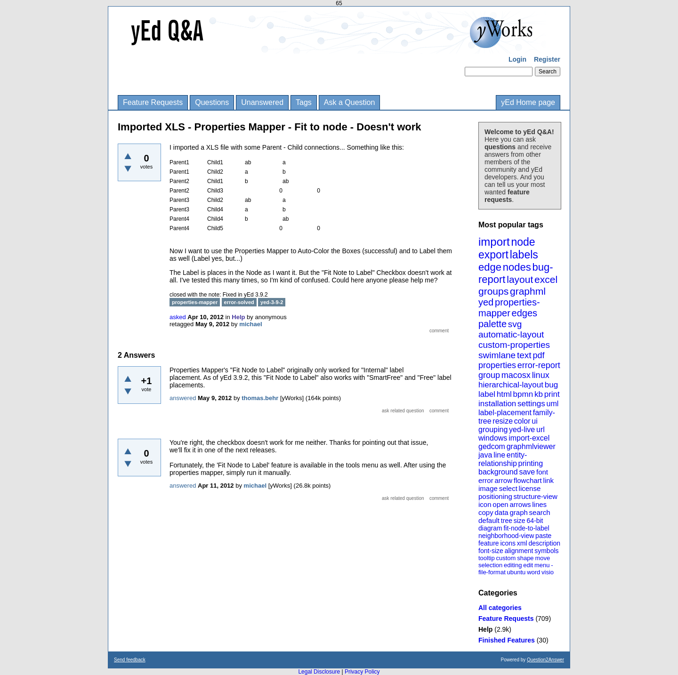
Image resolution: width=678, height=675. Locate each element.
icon (485, 504)
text (524, 355)
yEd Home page (528, 102)
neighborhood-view (506, 535)
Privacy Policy (362, 671)
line (499, 455)
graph (518, 512)
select (508, 488)
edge (489, 267)
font (542, 472)
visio (547, 572)
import (494, 241)
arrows (520, 504)
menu (542, 565)
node (523, 242)
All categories (500, 607)
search (539, 512)
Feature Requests (153, 102)
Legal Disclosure (319, 671)
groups (493, 291)
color (522, 421)
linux (540, 375)
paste (543, 535)
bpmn (523, 394)
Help (485, 629)
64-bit (534, 520)
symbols (546, 550)
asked (178, 317)
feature (488, 543)
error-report (538, 365)
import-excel (528, 438)
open (500, 504)
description (544, 543)
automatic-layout (511, 334)
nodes (517, 267)
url (540, 430)
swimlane (497, 355)
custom (506, 558)
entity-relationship (502, 459)
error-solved (239, 302)
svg (515, 324)
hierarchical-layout (510, 384)
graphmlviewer (531, 446)
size (519, 520)
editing (513, 565)
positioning (495, 496)
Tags (304, 102)
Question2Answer (545, 659)
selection (490, 565)
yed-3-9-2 (271, 302)
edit (528, 565)
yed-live (522, 430)
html (504, 394)
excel (545, 279)
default (489, 520)
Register (547, 59)
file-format (492, 572)
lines (539, 504)
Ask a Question (349, 102)
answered (183, 398)
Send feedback (129, 659)
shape (525, 558)
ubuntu (516, 572)
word (533, 572)
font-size (490, 550)
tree (506, 520)
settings (531, 403)
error (485, 480)
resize (502, 421)
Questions (212, 102)
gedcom (491, 446)
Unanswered (262, 102)
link (548, 480)
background (498, 472)
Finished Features (506, 640)
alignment (519, 550)
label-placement (505, 413)
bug (551, 384)
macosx (516, 375)
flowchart (528, 480)
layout (520, 279)
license (530, 488)
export (493, 255)
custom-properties (514, 345)
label (486, 394)
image (488, 488)
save (527, 472)
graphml (528, 291)
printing (530, 463)
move (542, 558)
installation (497, 403)
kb (538, 394)
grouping (493, 430)
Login (517, 59)
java (485, 455)
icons (508, 543)
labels (524, 255)
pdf (538, 355)
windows (492, 438)
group (489, 375)
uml (552, 404)
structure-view (535, 496)
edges (525, 313)
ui (534, 421)
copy (485, 512)
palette (492, 324)
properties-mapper (509, 307)
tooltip (486, 558)
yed (485, 302)
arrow (503, 480)
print (552, 394)
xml (522, 543)
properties (497, 365)
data (501, 512)
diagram (490, 528)
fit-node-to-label (526, 528)
